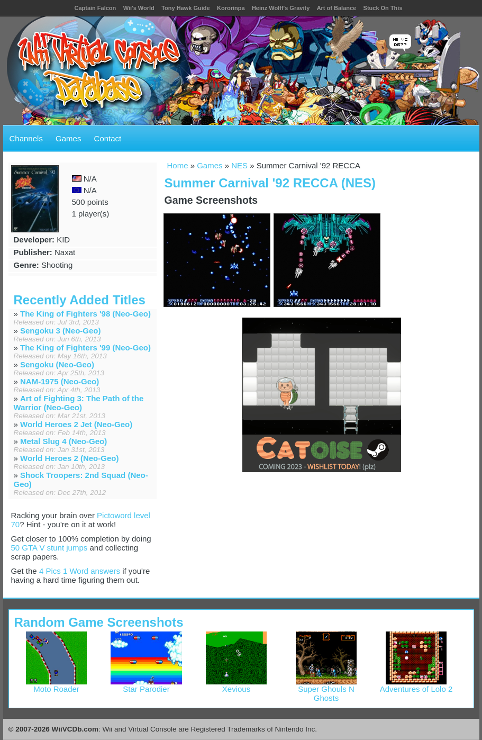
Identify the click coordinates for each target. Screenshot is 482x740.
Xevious (236, 685)
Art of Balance (337, 8)
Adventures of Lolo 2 (416, 685)
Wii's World (138, 8)
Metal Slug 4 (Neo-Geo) (63, 441)
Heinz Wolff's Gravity (281, 8)
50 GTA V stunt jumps (49, 547)
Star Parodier (146, 685)
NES (239, 165)
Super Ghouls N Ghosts (326, 689)
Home (177, 165)
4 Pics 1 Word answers (79, 570)
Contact (108, 138)
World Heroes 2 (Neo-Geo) (69, 458)
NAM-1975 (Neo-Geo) (59, 381)
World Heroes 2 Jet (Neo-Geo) (76, 424)
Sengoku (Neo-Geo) (57, 364)
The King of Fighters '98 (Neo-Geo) (85, 313)
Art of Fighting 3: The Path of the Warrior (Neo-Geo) (79, 403)
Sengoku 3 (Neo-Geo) (60, 330)
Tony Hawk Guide (185, 8)
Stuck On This (383, 8)
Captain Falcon (95, 8)
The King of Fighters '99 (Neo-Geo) (85, 347)
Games (68, 138)
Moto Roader (56, 685)
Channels (26, 138)
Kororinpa (231, 8)
